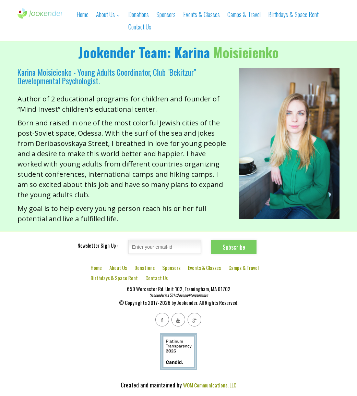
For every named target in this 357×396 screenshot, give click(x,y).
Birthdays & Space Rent (293, 14)
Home (82, 14)
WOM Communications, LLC (209, 385)
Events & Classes (201, 14)
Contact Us (139, 26)
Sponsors (166, 14)
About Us (108, 14)
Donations (138, 14)
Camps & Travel (244, 14)
